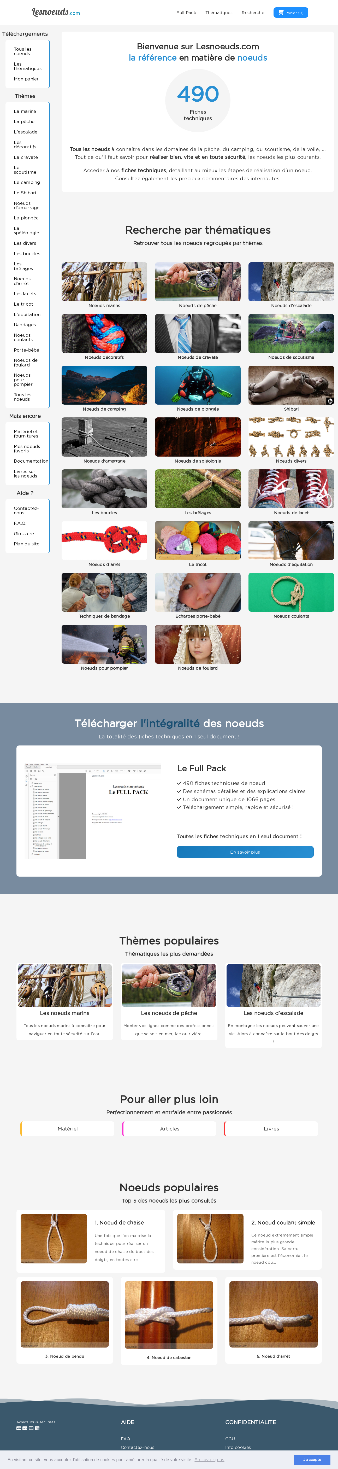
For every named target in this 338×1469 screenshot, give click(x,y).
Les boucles (27, 253)
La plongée (26, 217)
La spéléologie (26, 230)
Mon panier (26, 78)
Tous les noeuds (22, 51)
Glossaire (24, 533)
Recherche (253, 12)
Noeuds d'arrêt (22, 280)
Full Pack (186, 12)
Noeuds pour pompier (23, 379)
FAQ (126, 1438)
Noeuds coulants (23, 337)
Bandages (25, 324)
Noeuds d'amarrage (27, 205)
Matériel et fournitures (26, 433)
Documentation (29, 460)
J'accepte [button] (312, 1460)
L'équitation (27, 314)
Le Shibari (25, 192)
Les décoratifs (25, 144)
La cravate (26, 157)
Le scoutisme (25, 169)
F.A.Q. (20, 523)
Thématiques (219, 12)
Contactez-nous (26, 510)
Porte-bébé (26, 349)
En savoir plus (245, 852)
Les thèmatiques (27, 66)
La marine (25, 111)
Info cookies (238, 1447)
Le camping (27, 182)
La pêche (24, 121)
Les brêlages (23, 266)
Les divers (25, 243)
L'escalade (26, 131)
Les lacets (25, 293)
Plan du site (27, 543)
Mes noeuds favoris (27, 448)
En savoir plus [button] (209, 1459)
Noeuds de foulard (26, 362)
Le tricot (23, 303)
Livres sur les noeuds (25, 473)
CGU (230, 1438)
